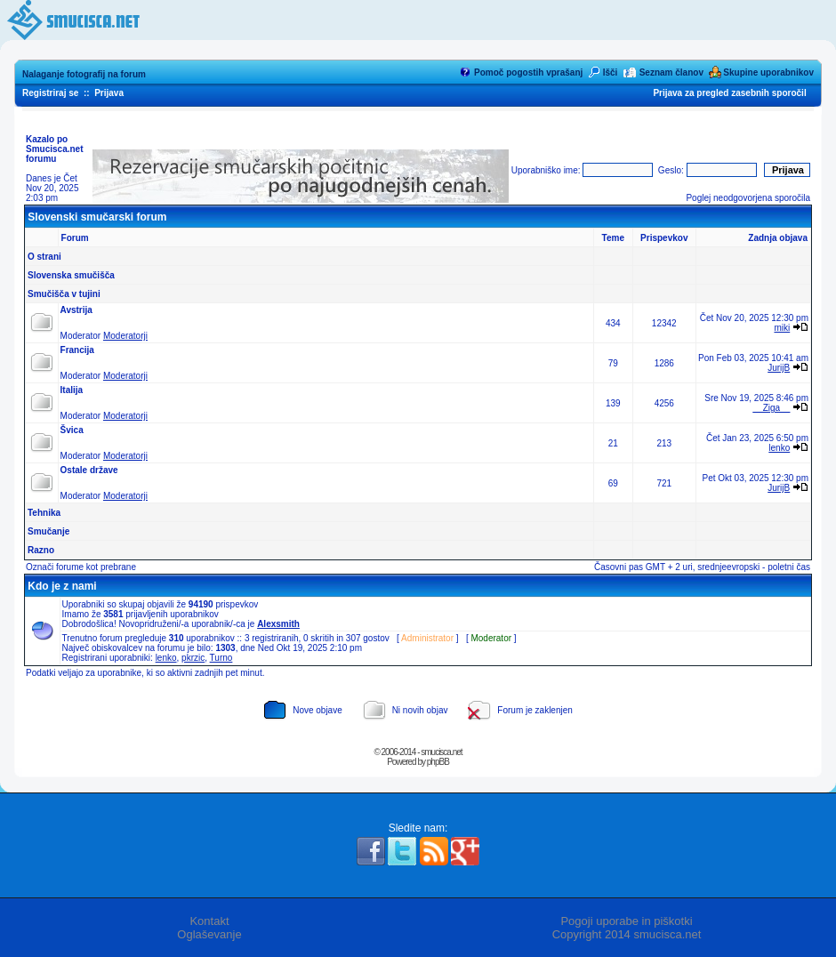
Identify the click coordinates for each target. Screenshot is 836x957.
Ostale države (89, 470)
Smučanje (48, 531)
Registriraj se (50, 93)
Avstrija (76, 310)
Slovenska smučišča (71, 275)
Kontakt (209, 921)
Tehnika (44, 513)
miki (782, 328)
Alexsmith (278, 624)
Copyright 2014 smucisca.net (627, 934)
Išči (610, 72)
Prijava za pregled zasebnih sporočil (729, 93)
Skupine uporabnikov (768, 72)
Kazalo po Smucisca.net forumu (54, 149)
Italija (72, 390)
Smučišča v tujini (64, 294)
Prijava (109, 93)
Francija (77, 350)
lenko (779, 448)
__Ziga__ (772, 408)
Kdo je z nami (62, 586)
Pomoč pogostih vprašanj (528, 72)
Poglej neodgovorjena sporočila (748, 198)
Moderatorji (125, 336)
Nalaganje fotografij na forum (84, 74)
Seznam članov (671, 72)
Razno (41, 550)
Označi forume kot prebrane (81, 567)
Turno (221, 658)
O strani (44, 256)
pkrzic (193, 658)
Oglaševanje (209, 934)
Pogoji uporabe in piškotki (626, 921)
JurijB (779, 368)
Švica (72, 430)
